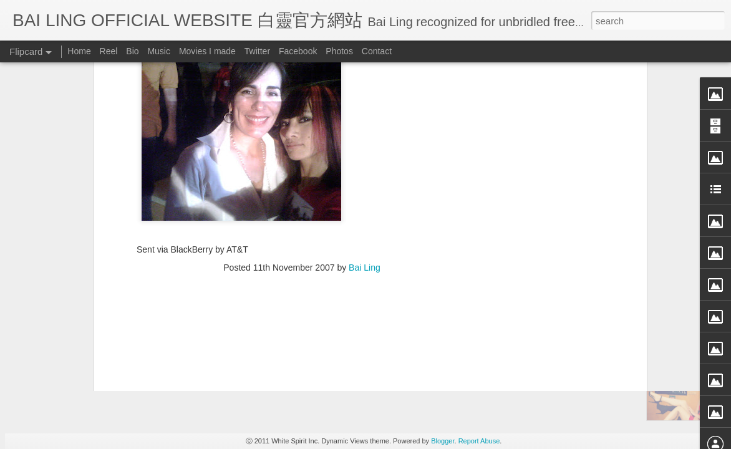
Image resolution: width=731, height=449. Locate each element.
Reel (109, 51)
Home (78, 51)
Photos (339, 51)
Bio (132, 51)
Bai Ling (364, 100)
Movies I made (207, 51)
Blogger (442, 441)
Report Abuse (479, 441)
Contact (377, 51)
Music (158, 51)
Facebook (298, 51)
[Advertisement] (302, 180)
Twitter (257, 51)
